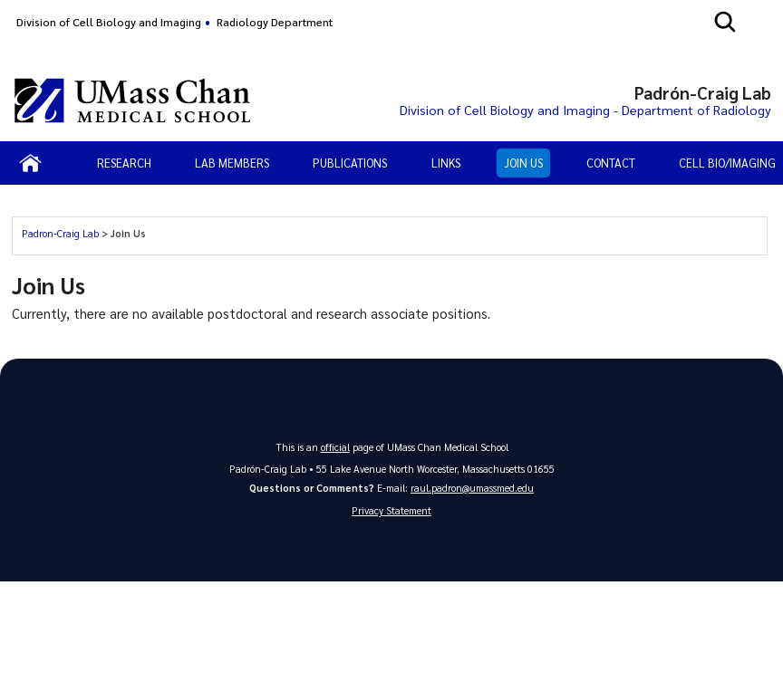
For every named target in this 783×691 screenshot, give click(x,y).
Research (124, 162)
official (335, 447)
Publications (350, 162)
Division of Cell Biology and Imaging (108, 21)
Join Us (523, 162)
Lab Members (232, 162)
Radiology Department (275, 21)
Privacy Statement (391, 511)
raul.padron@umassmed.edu (472, 487)
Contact (610, 162)
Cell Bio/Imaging (727, 162)
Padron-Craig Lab (60, 233)
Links (445, 162)
